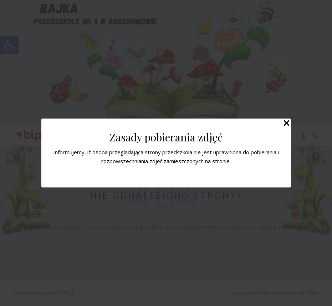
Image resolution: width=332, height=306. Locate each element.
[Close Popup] (286, 124)
